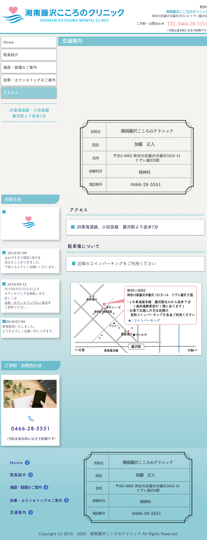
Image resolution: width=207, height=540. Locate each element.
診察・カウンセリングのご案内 (29, 80)
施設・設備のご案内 (20, 67)
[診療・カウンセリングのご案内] (44, 500)
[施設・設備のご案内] (35, 487)
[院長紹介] (24, 475)
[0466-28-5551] (31, 428)
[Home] (24, 463)
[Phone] (31, 418)
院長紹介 (10, 55)
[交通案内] (24, 512)
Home (8, 42)
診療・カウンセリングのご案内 (26, 302)
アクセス (10, 92)
